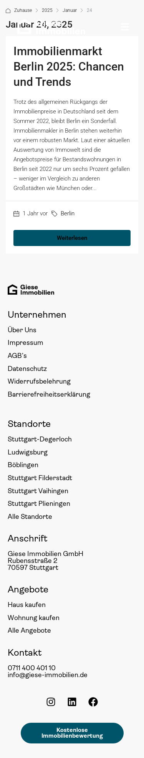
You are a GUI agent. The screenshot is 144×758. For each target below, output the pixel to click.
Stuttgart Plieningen (39, 503)
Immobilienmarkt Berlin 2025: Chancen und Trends (68, 66)
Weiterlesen (72, 238)
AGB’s (17, 355)
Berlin (67, 213)
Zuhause (23, 10)
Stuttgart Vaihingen (38, 491)
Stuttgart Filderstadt (40, 478)
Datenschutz (27, 368)
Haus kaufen (27, 605)
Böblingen (23, 465)
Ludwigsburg (28, 452)
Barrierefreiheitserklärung (49, 394)
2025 (47, 10)
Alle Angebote (29, 630)
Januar (70, 10)
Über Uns (22, 330)
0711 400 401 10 (32, 668)
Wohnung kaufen (34, 618)
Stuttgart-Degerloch (40, 439)
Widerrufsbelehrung (39, 381)
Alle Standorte (30, 516)
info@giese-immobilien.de (48, 675)
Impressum (25, 342)
